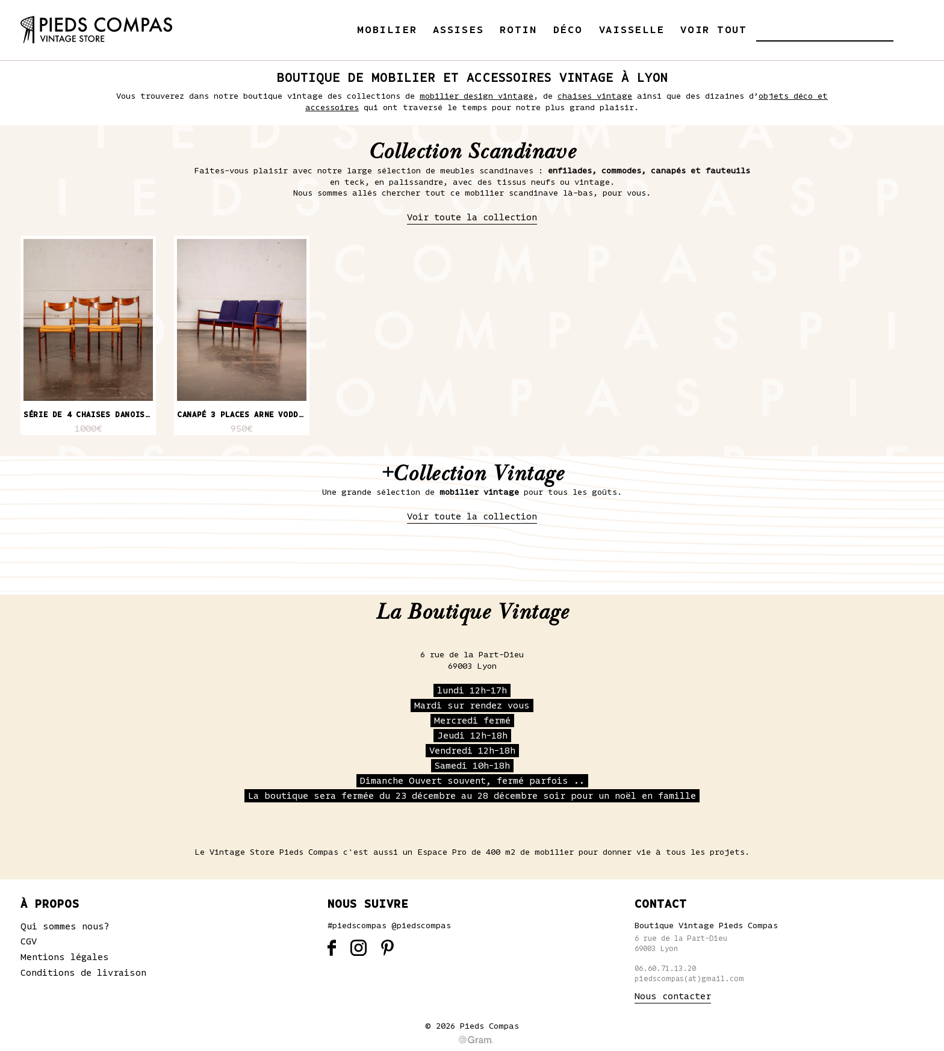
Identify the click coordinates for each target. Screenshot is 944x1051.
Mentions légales (64, 957)
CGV (28, 941)
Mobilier (387, 30)
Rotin (518, 30)
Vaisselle (632, 30)
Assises (458, 30)
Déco (568, 30)
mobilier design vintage (476, 96)
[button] (765, 29)
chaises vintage (594, 96)
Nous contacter (673, 996)
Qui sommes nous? (65, 926)
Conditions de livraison (83, 973)
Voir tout (713, 30)
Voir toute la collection (472, 217)
